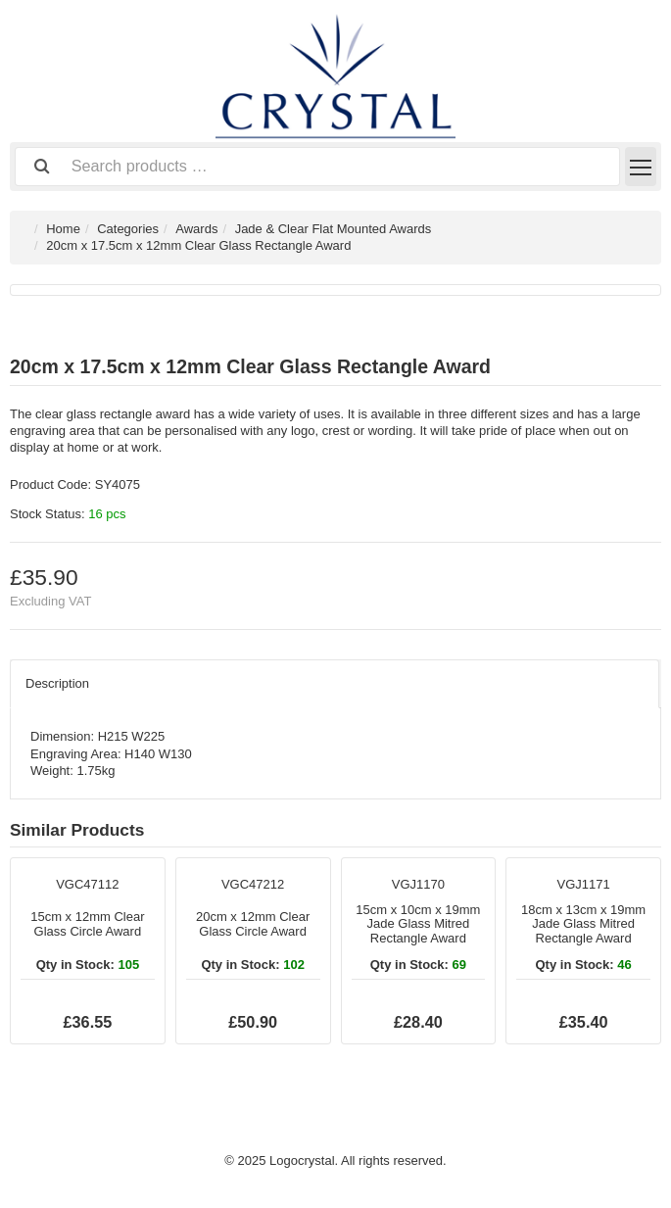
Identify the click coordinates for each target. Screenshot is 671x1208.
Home (63, 228)
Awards (196, 228)
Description (57, 683)
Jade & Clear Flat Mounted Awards (333, 228)
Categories (128, 228)
